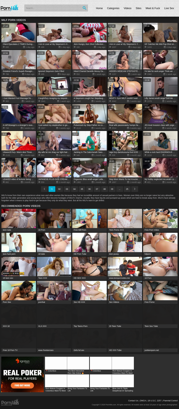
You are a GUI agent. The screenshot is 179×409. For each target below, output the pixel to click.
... (120, 189)
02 (59, 189)
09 (112, 189)
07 (97, 189)
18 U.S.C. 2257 (154, 400)
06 (89, 189)
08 (104, 189)
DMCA (143, 400)
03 (67, 189)
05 (82, 189)
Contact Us (133, 400)
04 (74, 189)
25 (127, 189)
